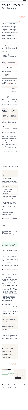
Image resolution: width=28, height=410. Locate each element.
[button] (9, 78)
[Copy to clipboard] (16, 44)
